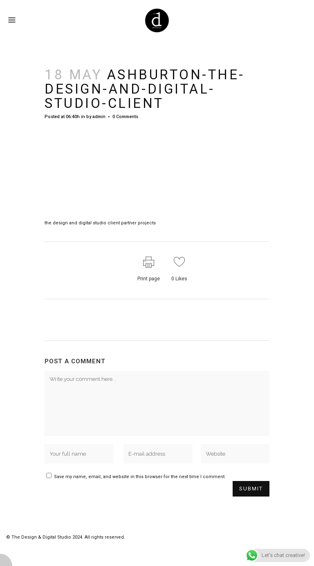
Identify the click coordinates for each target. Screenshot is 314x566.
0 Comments (125, 116)
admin (98, 116)
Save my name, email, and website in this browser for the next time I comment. (140, 476)
